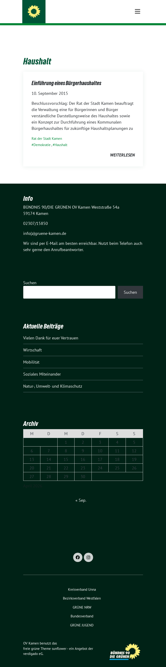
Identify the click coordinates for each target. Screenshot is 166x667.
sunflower (59, 641)
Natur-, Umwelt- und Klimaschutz (52, 379)
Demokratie (42, 137)
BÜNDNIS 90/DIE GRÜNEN (60, 16)
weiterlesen (122, 147)
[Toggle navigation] (137, 33)
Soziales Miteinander (42, 367)
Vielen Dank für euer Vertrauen (50, 330)
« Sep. (80, 493)
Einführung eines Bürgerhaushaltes (66, 76)
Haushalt (61, 137)
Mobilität (31, 354)
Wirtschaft (32, 342)
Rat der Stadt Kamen (47, 131)
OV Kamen (48, 10)
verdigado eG (33, 646)
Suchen (29, 275)
